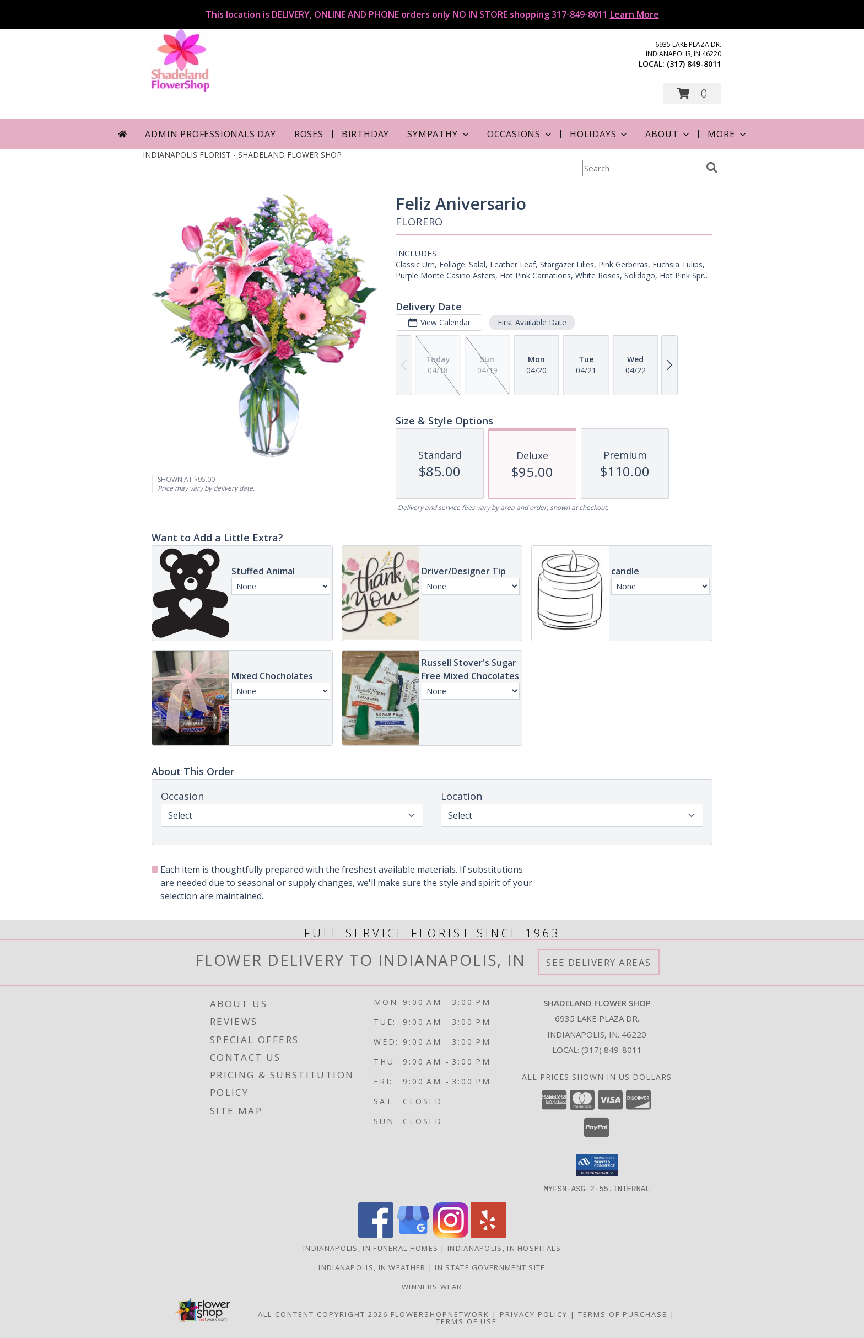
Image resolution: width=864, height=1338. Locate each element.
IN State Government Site (490, 1267)
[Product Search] (642, 168)
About (668, 134)
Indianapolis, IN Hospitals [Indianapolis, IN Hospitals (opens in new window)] (504, 1248)
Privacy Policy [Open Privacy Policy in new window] (534, 1314)
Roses (308, 134)
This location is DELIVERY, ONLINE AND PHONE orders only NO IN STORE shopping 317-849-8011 (432, 14)
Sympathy (439, 134)
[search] (712, 168)
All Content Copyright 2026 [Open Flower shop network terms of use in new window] (323, 1314)
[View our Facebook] (375, 1234)
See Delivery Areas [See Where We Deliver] (598, 962)
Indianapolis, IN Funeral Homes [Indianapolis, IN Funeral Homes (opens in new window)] (370, 1248)
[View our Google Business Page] (413, 1234)
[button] (692, 93)
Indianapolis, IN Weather (371, 1267)
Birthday (365, 134)
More (728, 134)
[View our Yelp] (488, 1234)
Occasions (520, 134)
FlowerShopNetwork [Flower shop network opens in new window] (440, 1314)
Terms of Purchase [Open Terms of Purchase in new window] (622, 1314)
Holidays (599, 134)
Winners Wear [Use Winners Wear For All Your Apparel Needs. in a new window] (432, 1286)
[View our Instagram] (450, 1234)
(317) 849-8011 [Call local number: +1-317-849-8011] (694, 63)
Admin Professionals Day (210, 134)
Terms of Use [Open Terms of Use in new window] (466, 1321)
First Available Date (532, 322)
